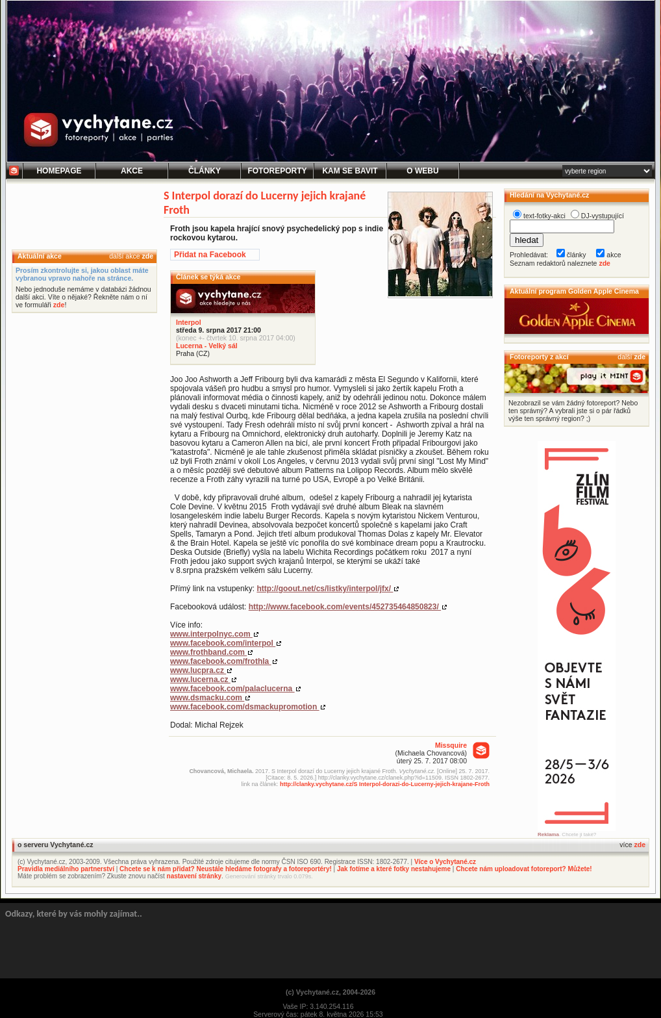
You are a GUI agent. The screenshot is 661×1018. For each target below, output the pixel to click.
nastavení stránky (194, 876)
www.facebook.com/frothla (220, 661)
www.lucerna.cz (200, 679)
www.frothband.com (208, 652)
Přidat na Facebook (210, 254)
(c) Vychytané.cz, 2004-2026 (330, 992)
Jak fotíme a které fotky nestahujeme (394, 868)
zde (147, 256)
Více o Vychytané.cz (445, 861)
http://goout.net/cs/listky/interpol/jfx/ (324, 588)
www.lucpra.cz (198, 670)
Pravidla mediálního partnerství (66, 868)
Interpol (188, 322)
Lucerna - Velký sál (207, 346)
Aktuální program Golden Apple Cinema (574, 291)
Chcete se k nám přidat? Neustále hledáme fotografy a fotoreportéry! (225, 868)
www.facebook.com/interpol (222, 643)
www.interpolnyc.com (211, 634)
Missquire (451, 745)
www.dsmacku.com (207, 697)
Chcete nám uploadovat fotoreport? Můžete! (524, 868)
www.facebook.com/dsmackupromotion (244, 706)
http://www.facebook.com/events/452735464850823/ (345, 606)
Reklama (548, 834)
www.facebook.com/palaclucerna (232, 688)
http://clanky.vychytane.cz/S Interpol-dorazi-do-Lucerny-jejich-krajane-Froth (385, 784)
